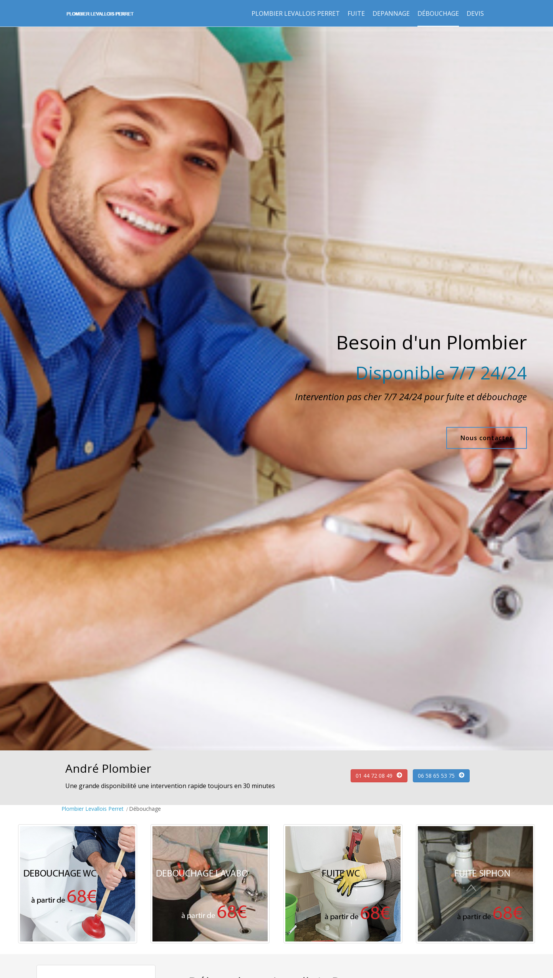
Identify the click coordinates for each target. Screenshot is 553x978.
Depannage (391, 13)
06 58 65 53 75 (436, 775)
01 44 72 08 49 (374, 775)
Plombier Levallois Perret (296, 13)
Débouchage (438, 13)
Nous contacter (486, 438)
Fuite (356, 13)
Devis (475, 13)
